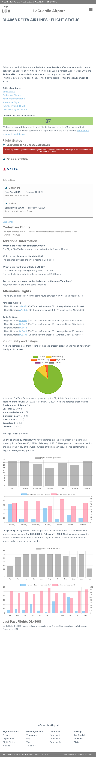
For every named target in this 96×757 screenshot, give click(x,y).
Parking (78, 731)
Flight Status (9, 91)
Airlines (6, 745)
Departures (8, 738)
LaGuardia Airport (49, 11)
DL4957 (23, 320)
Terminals (55, 731)
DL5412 (23, 324)
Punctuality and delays (14, 106)
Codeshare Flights (11, 95)
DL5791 (23, 334)
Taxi (28, 742)
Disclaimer (29, 754)
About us (45, 754)
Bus (28, 738)
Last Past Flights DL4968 (15, 109)
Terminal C (55, 742)
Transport (31, 735)
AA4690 (23, 310)
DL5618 (23, 331)
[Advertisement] (48, 44)
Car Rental (79, 735)
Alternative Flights (11, 102)
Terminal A (55, 735)
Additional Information (14, 98)
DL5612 (23, 327)
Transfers (30, 745)
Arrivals (6, 735)
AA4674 (23, 306)
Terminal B (55, 738)
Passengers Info (34, 731)
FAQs (76, 742)
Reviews (78, 738)
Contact (37, 754)
